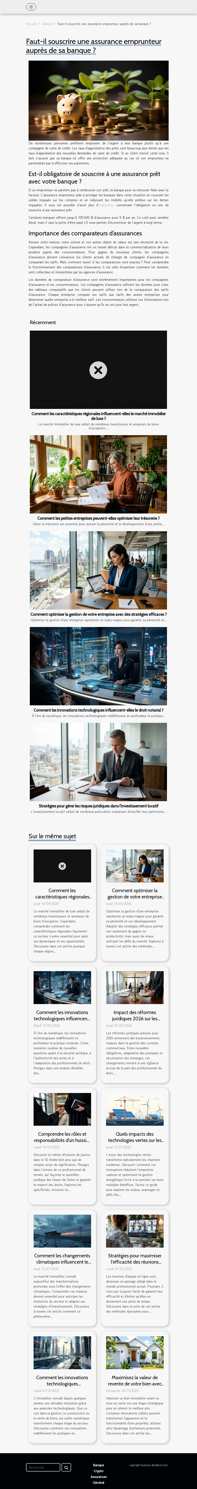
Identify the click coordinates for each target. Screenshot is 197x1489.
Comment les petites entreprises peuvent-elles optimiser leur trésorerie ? (98, 518)
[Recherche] (43, 1467)
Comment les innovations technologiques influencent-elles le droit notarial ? (98, 710)
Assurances (98, 1477)
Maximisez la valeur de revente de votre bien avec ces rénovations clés (135, 1384)
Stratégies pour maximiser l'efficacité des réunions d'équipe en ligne (135, 1262)
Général (46, 23)
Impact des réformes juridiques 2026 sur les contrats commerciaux (135, 1018)
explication (106, 204)
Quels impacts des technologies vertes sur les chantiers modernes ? (135, 1140)
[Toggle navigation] (31, 6)
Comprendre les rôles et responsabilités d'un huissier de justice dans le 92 (62, 1140)
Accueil (31, 23)
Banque (98, 1465)
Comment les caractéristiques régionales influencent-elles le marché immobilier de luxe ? (98, 416)
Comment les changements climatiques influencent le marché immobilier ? (62, 1262)
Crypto (98, 1471)
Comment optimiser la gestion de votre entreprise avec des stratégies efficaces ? (98, 614)
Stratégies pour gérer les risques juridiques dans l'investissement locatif (98, 805)
